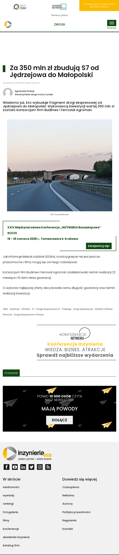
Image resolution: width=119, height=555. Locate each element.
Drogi (59, 24)
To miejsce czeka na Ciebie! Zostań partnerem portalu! (99, 5)
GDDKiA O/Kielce (104, 309)
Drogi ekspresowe (83, 309)
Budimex (15, 309)
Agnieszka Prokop (25, 91)
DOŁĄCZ (59, 420)
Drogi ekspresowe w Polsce (29, 314)
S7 (33, 309)
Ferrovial (7, 314)
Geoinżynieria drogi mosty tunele (34, 94)
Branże (111, 25)
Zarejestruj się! (99, 246)
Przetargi (66, 309)
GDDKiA (26, 309)
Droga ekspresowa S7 (48, 309)
